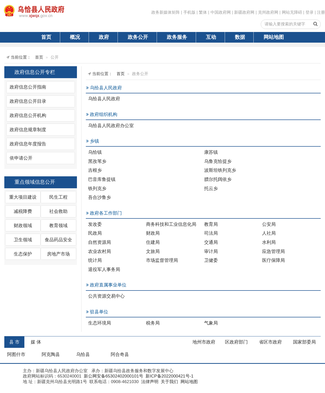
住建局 (153, 242)
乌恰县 (83, 354)
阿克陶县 (51, 354)
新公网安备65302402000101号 (113, 376)
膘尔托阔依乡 (218, 179)
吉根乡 (95, 170)
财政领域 (23, 225)
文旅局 (153, 251)
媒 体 (36, 342)
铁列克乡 (97, 188)
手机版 (189, 12)
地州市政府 (203, 342)
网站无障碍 (292, 12)
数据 (240, 37)
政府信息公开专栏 (34, 72)
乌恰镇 (95, 152)
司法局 (211, 233)
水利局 (269, 242)
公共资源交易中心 (106, 296)
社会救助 (58, 211)
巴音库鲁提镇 (102, 179)
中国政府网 (220, 12)
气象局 (211, 323)
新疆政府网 (244, 12)
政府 (104, 37)
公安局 (269, 224)
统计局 (95, 260)
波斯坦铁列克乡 (220, 170)
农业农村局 (99, 251)
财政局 (153, 233)
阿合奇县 (120, 354)
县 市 (14, 342)
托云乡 (211, 188)
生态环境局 (99, 323)
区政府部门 (236, 342)
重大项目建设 (23, 197)
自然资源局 (99, 242)
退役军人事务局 (104, 269)
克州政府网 (268, 12)
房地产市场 (58, 254)
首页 (46, 37)
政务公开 (138, 37)
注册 (321, 12)
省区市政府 (270, 342)
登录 (309, 12)
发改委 (95, 224)
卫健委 (211, 260)
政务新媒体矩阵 (165, 12)
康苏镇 (211, 152)
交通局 (211, 242)
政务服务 (177, 37)
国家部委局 (304, 342)
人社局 (269, 233)
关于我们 (168, 381)
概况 (75, 37)
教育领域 (58, 225)
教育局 (211, 224)
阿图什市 (16, 354)
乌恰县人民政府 (104, 98)
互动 (211, 37)
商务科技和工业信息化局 (171, 224)
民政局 (95, 233)
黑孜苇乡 (97, 161)
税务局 (153, 323)
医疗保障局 (273, 260)
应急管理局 (273, 251)
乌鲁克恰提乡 (218, 161)
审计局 (211, 251)
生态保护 (23, 254)
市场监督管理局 (162, 260)
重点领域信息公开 (34, 182)
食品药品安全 (58, 239)
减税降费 (23, 211)
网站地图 (274, 37)
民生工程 (58, 197)
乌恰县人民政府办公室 (111, 125)
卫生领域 (23, 239)
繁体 (203, 12)
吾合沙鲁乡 (99, 197)
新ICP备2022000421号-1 (168, 376)
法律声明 (149, 381)
